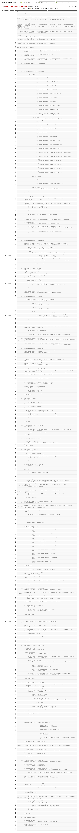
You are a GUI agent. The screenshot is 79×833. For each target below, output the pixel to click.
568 (15, 787)
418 (15, 582)
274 (15, 385)
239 (15, 337)
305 (15, 426)
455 (15, 633)
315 (15, 440)
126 (15, 183)
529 (15, 734)
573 (15, 793)
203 (15, 288)
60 (15, 94)
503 (15, 699)
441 (15, 614)
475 (15, 660)
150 (15, 215)
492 (15, 684)
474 (15, 659)
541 (15, 750)
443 (15, 617)
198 (15, 281)
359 (15, 502)
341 (15, 475)
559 (15, 775)
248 (15, 350)
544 (15, 754)
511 (15, 710)
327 (15, 456)
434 (15, 605)
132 (15, 191)
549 (15, 761)
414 (15, 577)
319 (15, 445)
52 (15, 83)
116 (15, 169)
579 (15, 802)
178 (15, 254)
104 (15, 153)
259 (15, 364)
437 (15, 609)
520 (15, 722)
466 (15, 648)
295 (15, 413)
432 (15, 602)
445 (15, 620)
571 (15, 791)
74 (15, 113)
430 (15, 599)
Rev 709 (23, 8)
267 (15, 375)
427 (15, 595)
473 (15, 657)
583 (15, 808)
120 (15, 175)
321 (15, 448)
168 (15, 240)
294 (15, 411)
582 (15, 806)
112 (15, 164)
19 (15, 39)
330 (15, 460)
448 (15, 624)
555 (15, 769)
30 (15, 54)
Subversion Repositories (11, 2)
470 (15, 653)
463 (15, 644)
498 (15, 693)
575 (15, 796)
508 (15, 706)
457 (15, 636)
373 (15, 522)
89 (15, 133)
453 (15, 630)
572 (15, 792)
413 (15, 576)
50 (15, 81)
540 (15, 749)
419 (15, 584)
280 (15, 393)
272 (15, 382)
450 (15, 626)
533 (15, 740)
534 (15, 741)
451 (15, 628)
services (16, 6)
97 (15, 144)
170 (15, 243)
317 (15, 442)
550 (15, 763)
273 (15, 383)
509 (15, 707)
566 (15, 784)
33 (15, 58)
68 (15, 105)
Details (28, 8)
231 (15, 326)
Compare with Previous (35, 8)
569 (15, 788)
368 (15, 515)
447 (15, 622)
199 (15, 283)
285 (15, 399)
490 (15, 681)
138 (15, 199)
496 (15, 690)
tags (6, 6)
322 (15, 449)
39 (15, 66)
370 (15, 518)
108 (15, 159)
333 (15, 464)
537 (15, 745)
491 (15, 682)
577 (15, 800)
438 (15, 610)
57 (15, 90)
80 (15, 121)
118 (15, 172)
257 (15, 362)
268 (15, 376)
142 (15, 204)
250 (15, 352)
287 (15, 402)
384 (15, 537)
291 (15, 407)
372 (15, 521)
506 (15, 703)
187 (15, 267)
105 (15, 155)
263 (15, 370)
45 (15, 74)
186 (15, 265)
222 (15, 314)
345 (15, 480)
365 (15, 511)
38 (15, 65)
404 (15, 564)
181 (15, 258)
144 (15, 207)
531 (15, 737)
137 (15, 198)
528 (15, 733)
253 (15, 356)
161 (15, 231)
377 (15, 527)
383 (15, 535)
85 (15, 128)
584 (15, 809)
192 (15, 273)
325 (15, 453)
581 (15, 805)
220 (15, 311)
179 (15, 255)
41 (15, 69)
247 (15, 348)
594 (15, 823)
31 (15, 55)
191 (15, 272)
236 (15, 333)
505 (15, 702)
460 (15, 640)
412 (15, 574)
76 (15, 116)
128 (15, 186)
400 (15, 558)
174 (15, 248)
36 (15, 62)
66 (15, 102)
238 (15, 335)
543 (15, 753)
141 (15, 203)
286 (15, 401)
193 (15, 275)
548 (15, 760)
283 (15, 397)
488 (15, 678)
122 (15, 178)
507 (15, 705)
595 (15, 824)
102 (15, 151)
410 (15, 572)
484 (15, 673)
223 (15, 315)
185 (15, 264)
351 (15, 490)
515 (15, 715)
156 (15, 223)
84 (15, 126)
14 (15, 32)
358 (15, 501)
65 (15, 101)
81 (15, 122)
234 (15, 330)
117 (15, 171)
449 (15, 625)
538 (15, 746)
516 (15, 717)
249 (15, 351)
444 (15, 618)
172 (15, 246)
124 (15, 180)
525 (15, 729)
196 (15, 279)
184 (15, 263)
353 (15, 493)
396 (15, 553)
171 (15, 244)
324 (15, 452)
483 (15, 672)
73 (15, 112)
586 (15, 812)
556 (15, 771)
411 (15, 573)
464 (15, 645)
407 (15, 568)
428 (15, 597)
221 (15, 312)
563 (15, 780)
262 (15, 368)
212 (15, 300)
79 (15, 120)
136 (15, 196)
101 (15, 149)
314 (15, 438)
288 (15, 403)
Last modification (44, 8)
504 (15, 701)
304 (15, 425)
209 (15, 296)
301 (15, 421)
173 (15, 247)
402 (15, 561)
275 (15, 386)
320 (15, 446)
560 (15, 776)
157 (15, 225)
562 (15, 779)
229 (15, 323)
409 (15, 570)
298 (15, 417)
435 (15, 606)
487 (15, 677)
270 (15, 379)
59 (15, 93)
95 (15, 141)
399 (15, 557)
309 (15, 432)
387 (15, 541)
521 (15, 724)
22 (15, 43)
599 (15, 829)
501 (15, 697)
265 (15, 372)
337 (15, 469)
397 (15, 554)
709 (5, 255)
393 (15, 549)
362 (15, 507)
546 (15, 757)
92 (15, 137)
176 (15, 251)
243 (15, 343)
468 (15, 651)
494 (15, 686)
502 (15, 698)
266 (15, 374)
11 (15, 28)
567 (15, 785)
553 (15, 767)
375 (15, 525)
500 (15, 695)
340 (15, 473)
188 (15, 268)
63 (15, 98)
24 (15, 46)
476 (15, 661)
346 (15, 481)
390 (15, 545)
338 (15, 471)
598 (15, 828)
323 (15, 450)
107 (15, 157)
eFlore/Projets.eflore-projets (35, 2)
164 (15, 235)
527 (15, 732)
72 (15, 110)
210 (15, 298)
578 (15, 801)
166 (15, 238)
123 (15, 179)
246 (15, 347)
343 (15, 477)
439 (15, 612)
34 (15, 59)
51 (15, 82)
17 (15, 36)
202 (15, 287)
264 (15, 371)
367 (15, 514)
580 (15, 804)
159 (15, 227)
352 (15, 492)
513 (15, 713)
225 (15, 318)
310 (15, 433)
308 (15, 430)
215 (15, 304)
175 (15, 250)
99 (15, 147)
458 (15, 637)
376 (15, 526)
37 (15, 63)
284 (15, 398)
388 (15, 542)
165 (15, 236)
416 (15, 580)
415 (15, 578)
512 (15, 711)
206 (15, 292)
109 (15, 160)
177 (15, 252)
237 (15, 334)
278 (15, 390)
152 (15, 218)
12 (15, 30)
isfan (26, 6)
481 (15, 669)
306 (15, 428)
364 (15, 510)
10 (15, 26)
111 (15, 163)
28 (15, 51)
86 (15, 129)
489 (15, 680)
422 (15, 588)
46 (15, 75)
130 (15, 188)
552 (15, 765)
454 (15, 632)
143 (15, 206)
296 (15, 414)
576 (15, 798)
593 (15, 821)
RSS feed (56, 8)
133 (15, 192)
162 (15, 232)
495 (15, 688)
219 (15, 310)
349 (15, 486)
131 (15, 190)
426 (15, 594)
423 (15, 589)
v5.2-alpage (10, 6)
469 (15, 652)
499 (15, 694)
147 (15, 211)
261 (15, 367)
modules (20, 6)
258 (15, 363)
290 (15, 406)
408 (15, 569)
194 (15, 276)
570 (15, 789)
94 (15, 140)
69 (15, 106)
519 (15, 721)
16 (15, 35)
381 (15, 533)
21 (15, 42)
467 (15, 649)
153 (15, 219)
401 (15, 560)
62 (15, 97)
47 (15, 77)
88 (15, 132)
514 (15, 714)
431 (15, 601)
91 (15, 136)
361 (15, 505)
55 (15, 87)
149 (15, 214)
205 (15, 291)
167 (15, 239)
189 (15, 269)
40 (15, 67)
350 (15, 488)
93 (15, 139)
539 (15, 748)
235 (15, 331)
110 (15, 161)
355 (15, 497)
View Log (51, 8)
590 (15, 817)
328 (15, 457)
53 (15, 85)
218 (15, 308)
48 (15, 78)
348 (15, 484)
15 (15, 34)
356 (15, 498)
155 (15, 222)
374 (15, 523)
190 (15, 271)
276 (15, 387)
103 (15, 152)
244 (15, 344)
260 (15, 366)
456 (15, 634)
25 (15, 47)
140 (15, 202)
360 (15, 504)
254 (15, 358)
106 (15, 156)
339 (15, 472)
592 (15, 820)
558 (15, 773)
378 (15, 529)
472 (15, 656)
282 (15, 395)
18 (15, 38)
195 (15, 277)
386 (15, 539)
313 (15, 437)
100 (15, 148)
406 (15, 566)
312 (15, 436)
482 (15, 670)
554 (15, 768)
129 (15, 187)
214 (15, 303)
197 (15, 280)
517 (15, 718)
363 (15, 508)
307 (15, 429)
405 (15, 565)
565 (15, 783)
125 (15, 182)
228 (15, 322)
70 (15, 108)
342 (15, 476)
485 (15, 674)
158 (15, 226)
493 (15, 685)
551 (15, 764)
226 (15, 319)
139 (15, 200)
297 (15, 415)
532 (15, 738)
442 (15, 616)
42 (15, 70)
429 (15, 598)
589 (15, 816)
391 (15, 546)
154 (15, 221)
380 (15, 531)
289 (15, 405)
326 (15, 454)
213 (15, 302)
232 (15, 327)
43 (15, 71)
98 (15, 145)
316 (15, 441)
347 (15, 483)
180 (15, 256)
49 (15, 79)
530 (15, 736)
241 (15, 339)
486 (15, 676)
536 (15, 744)
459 (15, 638)
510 (15, 709)
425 (15, 592)
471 (15, 655)
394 (15, 550)
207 (15, 294)
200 (15, 284)
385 (15, 538)
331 (15, 461)
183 (15, 260)
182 (15, 259)
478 (15, 665)
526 (15, 730)
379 (15, 530)
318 (15, 444)
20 (15, 40)
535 (15, 742)
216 (15, 306)
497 (15, 691)
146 (15, 210)
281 (15, 394)
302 (15, 422)
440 (15, 613)
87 (15, 130)
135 (15, 195)
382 (15, 534)
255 (15, 359)
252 (15, 355)
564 (15, 781)
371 (15, 519)
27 (15, 50)
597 (15, 827)
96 (15, 143)
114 (15, 167)
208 (15, 295)
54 (15, 86)
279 (15, 391)
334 (15, 465)
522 (15, 725)
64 (15, 100)
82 (15, 124)
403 (15, 562)
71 (15, 109)
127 (15, 184)
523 (15, 726)
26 (15, 48)
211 (15, 299)
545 (15, 756)
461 (15, 641)
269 (15, 378)
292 (15, 409)
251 (15, 354)
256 (15, 360)
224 (15, 316)
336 (15, 468)
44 (15, 73)
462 (15, 642)
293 (15, 410)
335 (15, 467)
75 (15, 114)
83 (15, 125)
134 (15, 194)
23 (15, 44)
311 (15, 434)
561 (15, 777)
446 (15, 621)
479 (15, 666)
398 (15, 556)
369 (15, 517)
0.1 (24, 6)
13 (15, 31)
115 (15, 168)
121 (15, 176)
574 (15, 795)
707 (5, 11)
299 (15, 418)
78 (15, 118)
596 (15, 825)
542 (15, 752)
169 (15, 242)
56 (15, 89)
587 (15, 813)
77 (15, 117)
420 (15, 585)
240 (15, 338)
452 (15, 629)
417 (15, 581)
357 (15, 500)
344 (15, 479)
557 (15, 772)
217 (15, 307)
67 (15, 104)
